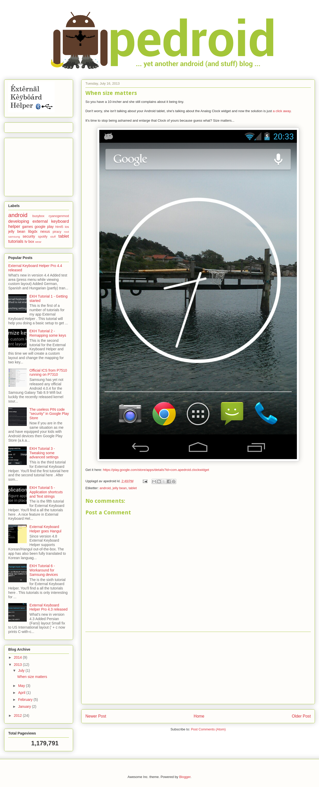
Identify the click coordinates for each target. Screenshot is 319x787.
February (25, 699)
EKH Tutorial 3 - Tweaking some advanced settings (44, 452)
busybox (38, 216)
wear (38, 241)
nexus (45, 231)
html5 (59, 227)
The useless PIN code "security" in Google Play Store (49, 413)
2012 (18, 715)
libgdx (33, 231)
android (105, 488)
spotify (42, 236)
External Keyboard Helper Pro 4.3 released (49, 607)
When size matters (32, 677)
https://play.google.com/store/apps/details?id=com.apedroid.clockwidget (156, 470)
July (21, 670)
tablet (133, 488)
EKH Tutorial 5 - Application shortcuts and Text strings (46, 492)
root (66, 231)
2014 (18, 657)
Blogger (184, 777)
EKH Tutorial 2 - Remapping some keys (48, 333)
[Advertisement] (198, 668)
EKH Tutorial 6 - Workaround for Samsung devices (44, 570)
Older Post (301, 716)
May (22, 686)
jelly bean (120, 488)
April (22, 693)
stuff (53, 236)
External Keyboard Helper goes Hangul (45, 529)
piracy (57, 232)
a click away (281, 111)
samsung (14, 236)
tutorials (15, 241)
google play (44, 227)
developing (18, 221)
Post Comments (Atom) (208, 729)
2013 (18, 665)
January (25, 706)
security (29, 236)
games (27, 227)
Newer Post (95, 716)
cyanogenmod (59, 216)
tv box (29, 241)
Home (199, 716)
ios (67, 227)
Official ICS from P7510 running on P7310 (48, 372)
